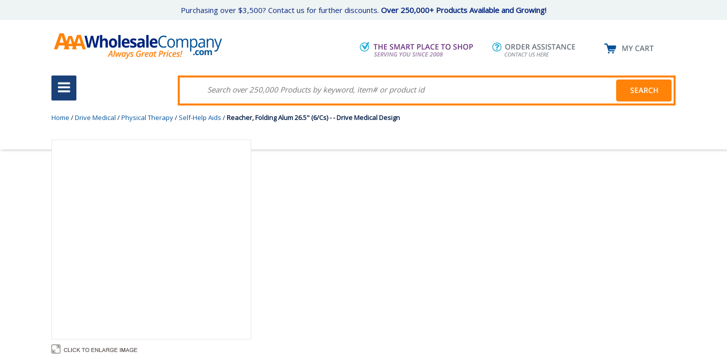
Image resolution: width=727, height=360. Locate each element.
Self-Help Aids (200, 117)
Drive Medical (95, 117)
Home (60, 117)
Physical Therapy (147, 117)
